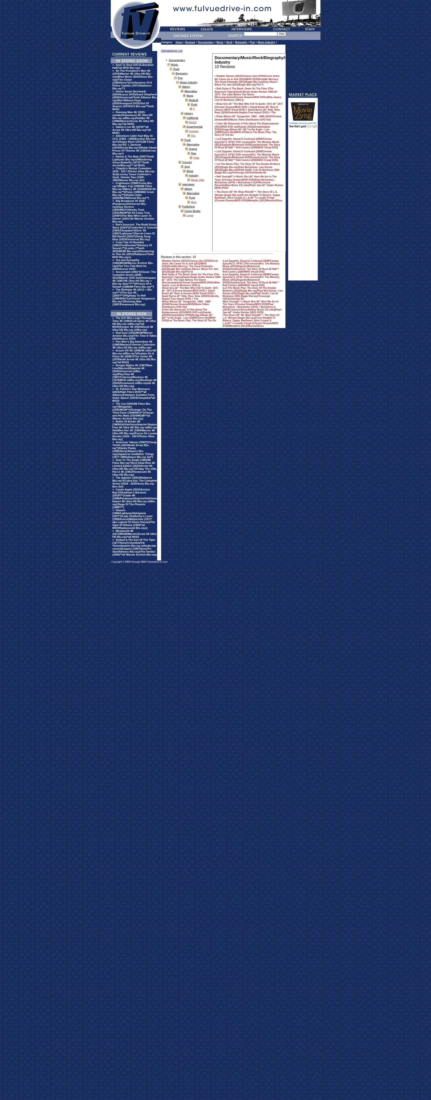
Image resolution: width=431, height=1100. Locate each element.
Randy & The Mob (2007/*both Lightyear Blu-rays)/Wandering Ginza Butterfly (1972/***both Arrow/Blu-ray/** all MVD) (133, 161)
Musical (193, 100)
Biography (241, 42)
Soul (187, 166)
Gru (193, 135)
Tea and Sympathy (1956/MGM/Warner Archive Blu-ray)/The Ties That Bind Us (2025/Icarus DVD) (132, 264)
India (196, 157)
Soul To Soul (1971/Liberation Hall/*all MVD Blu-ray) (133, 66)
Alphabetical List (172, 50)
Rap (193, 153)
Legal (190, 215)
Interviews (188, 184)
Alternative (191, 91)
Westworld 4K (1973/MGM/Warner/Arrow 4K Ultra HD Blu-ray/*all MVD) (134, 533)
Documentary (206, 42)
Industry (194, 175)
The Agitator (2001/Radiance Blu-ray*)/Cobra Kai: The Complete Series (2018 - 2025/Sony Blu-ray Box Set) (134, 482)
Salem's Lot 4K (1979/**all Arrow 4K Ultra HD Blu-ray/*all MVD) (131, 129)
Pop (252, 42)
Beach (193, 122)
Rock (229, 42)
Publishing (188, 206)
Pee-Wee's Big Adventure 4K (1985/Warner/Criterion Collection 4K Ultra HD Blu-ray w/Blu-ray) (133, 344)
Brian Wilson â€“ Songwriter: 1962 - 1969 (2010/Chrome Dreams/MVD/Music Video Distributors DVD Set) (186, 304)
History (189, 113)
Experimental (195, 126)
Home (179, 42)
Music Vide (198, 179)
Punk (194, 104)
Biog (194, 202)
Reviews (190, 42)
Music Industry (266, 42)
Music (220, 42)
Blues (190, 95)
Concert (194, 131)
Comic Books (193, 211)
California (192, 117)
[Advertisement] (303, 206)
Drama (193, 148)
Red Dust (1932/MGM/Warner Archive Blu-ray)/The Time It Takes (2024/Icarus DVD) (134, 335)
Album (186, 86)
